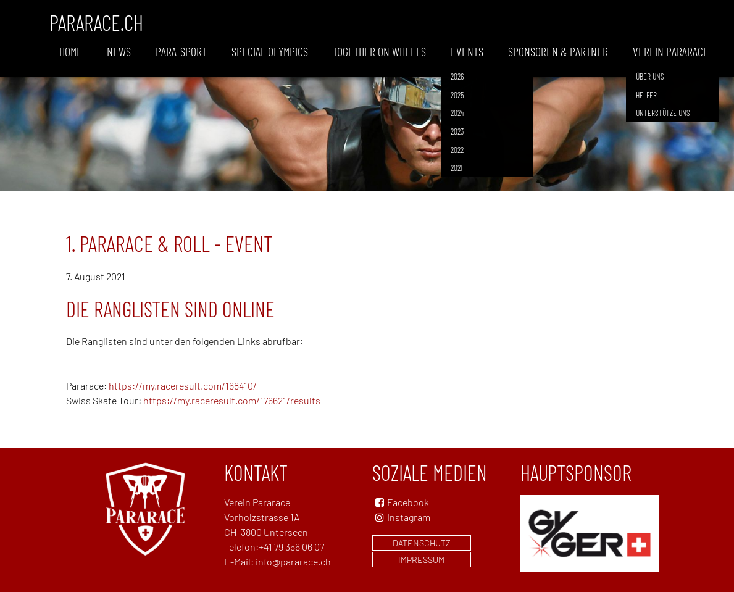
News (119, 51)
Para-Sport (181, 51)
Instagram (401, 517)
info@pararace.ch (293, 561)
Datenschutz (422, 543)
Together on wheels (379, 51)
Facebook (408, 502)
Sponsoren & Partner (558, 51)
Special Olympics (269, 51)
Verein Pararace (671, 51)
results (198, 385)
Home (70, 51)
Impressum (421, 559)
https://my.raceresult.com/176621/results (231, 400)
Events (467, 51)
